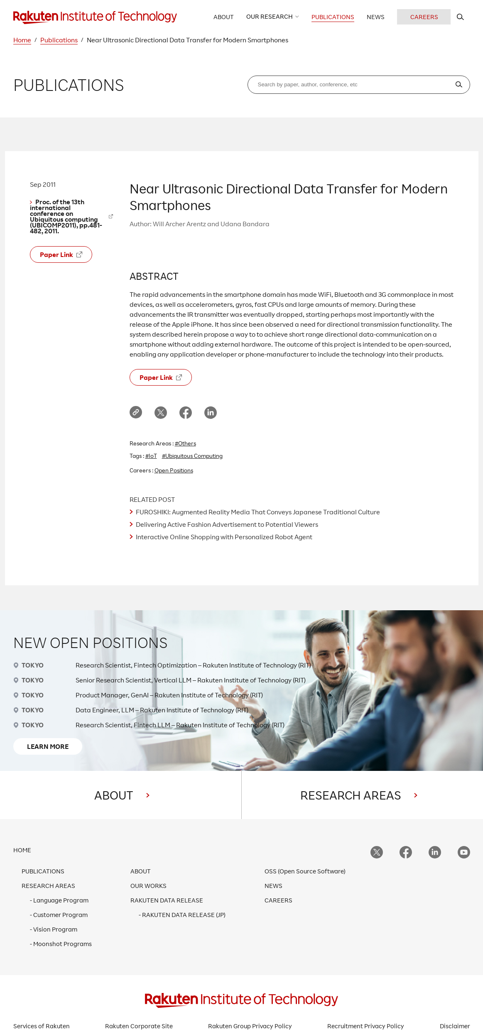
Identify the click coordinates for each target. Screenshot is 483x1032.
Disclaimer (455, 1026)
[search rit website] (460, 16)
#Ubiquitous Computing (192, 455)
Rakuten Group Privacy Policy (250, 1026)
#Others (185, 443)
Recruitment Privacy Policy (365, 1026)
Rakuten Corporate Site (139, 1026)
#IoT (151, 455)
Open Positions (173, 470)
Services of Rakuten (41, 1026)
